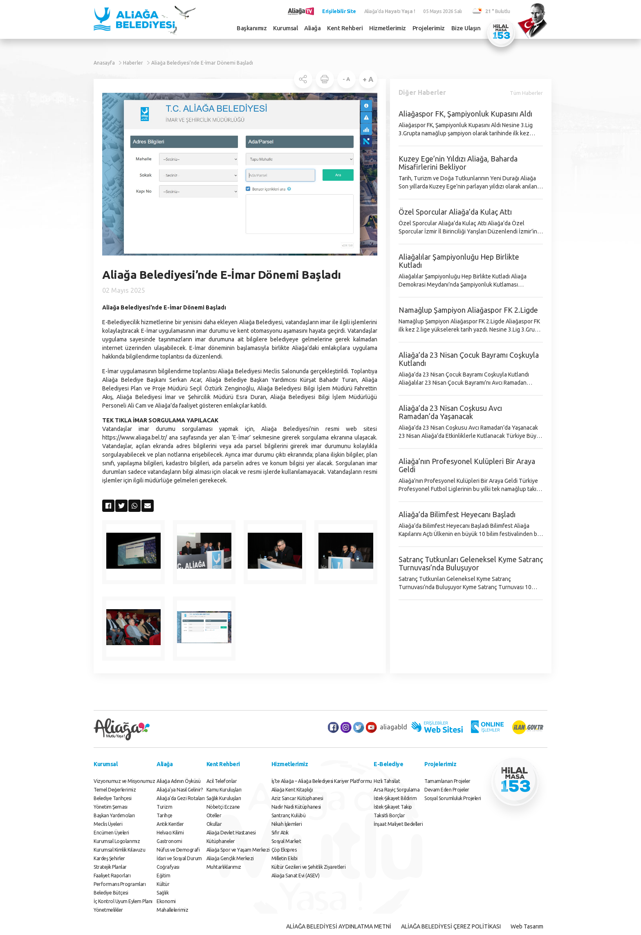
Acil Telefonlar (221, 781)
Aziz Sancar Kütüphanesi (297, 798)
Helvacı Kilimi (170, 832)
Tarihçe (165, 815)
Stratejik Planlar (110, 867)
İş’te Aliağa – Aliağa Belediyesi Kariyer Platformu (321, 781)
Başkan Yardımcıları (114, 815)
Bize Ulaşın (466, 28)
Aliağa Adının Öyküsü (178, 781)
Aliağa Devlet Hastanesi (231, 832)
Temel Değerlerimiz (115, 789)
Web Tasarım (527, 926)
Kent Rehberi (345, 28)
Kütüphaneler (220, 841)
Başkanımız (252, 28)
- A (346, 79)
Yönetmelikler (108, 910)
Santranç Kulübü (288, 815)
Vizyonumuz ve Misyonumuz (124, 781)
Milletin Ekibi (284, 858)
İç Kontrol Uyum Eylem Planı (123, 901)
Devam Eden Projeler (446, 789)
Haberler (133, 62)
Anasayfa (104, 62)
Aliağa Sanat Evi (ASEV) (295, 875)
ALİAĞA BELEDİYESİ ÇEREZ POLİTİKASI (451, 926)
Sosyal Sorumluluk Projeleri (452, 798)
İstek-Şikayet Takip (393, 806)
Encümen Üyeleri (111, 832)
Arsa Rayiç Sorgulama (396, 789)
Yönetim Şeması (110, 806)
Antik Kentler (170, 824)
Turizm (164, 806)
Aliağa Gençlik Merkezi (230, 858)
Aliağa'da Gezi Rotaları (181, 798)
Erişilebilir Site (339, 11)
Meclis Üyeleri (108, 824)
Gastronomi (169, 841)
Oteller (214, 815)
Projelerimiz (428, 28)
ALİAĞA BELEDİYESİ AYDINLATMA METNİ (338, 926)
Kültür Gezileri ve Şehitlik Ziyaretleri (308, 867)
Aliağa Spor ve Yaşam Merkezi (238, 849)
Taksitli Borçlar (389, 815)
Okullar (214, 824)
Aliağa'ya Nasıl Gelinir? (179, 789)
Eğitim (163, 875)
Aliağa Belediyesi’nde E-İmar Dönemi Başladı (202, 62)
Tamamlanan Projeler (447, 781)
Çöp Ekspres (284, 849)
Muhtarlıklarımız (223, 867)
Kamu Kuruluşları (224, 789)
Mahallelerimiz (172, 910)
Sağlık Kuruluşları (223, 798)
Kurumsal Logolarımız (117, 841)
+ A (368, 79)
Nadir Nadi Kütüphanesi (296, 806)
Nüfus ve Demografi (178, 849)
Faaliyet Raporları (112, 875)
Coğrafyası (168, 867)
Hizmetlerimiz (387, 28)
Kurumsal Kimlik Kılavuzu (119, 849)
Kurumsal (285, 28)
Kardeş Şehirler (109, 858)
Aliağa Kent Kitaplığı (292, 789)
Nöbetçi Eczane (223, 806)
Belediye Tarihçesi (112, 798)
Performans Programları (120, 884)
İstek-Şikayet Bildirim (395, 798)
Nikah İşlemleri (286, 824)
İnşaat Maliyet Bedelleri (398, 824)
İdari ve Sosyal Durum (179, 858)
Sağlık (162, 892)
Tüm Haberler (526, 93)
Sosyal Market (286, 841)
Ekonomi (166, 901)
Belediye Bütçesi (111, 892)
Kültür (163, 884)
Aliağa (312, 28)
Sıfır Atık (280, 832)
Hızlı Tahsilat (387, 781)
